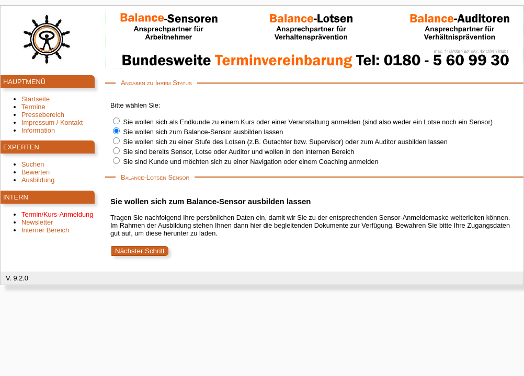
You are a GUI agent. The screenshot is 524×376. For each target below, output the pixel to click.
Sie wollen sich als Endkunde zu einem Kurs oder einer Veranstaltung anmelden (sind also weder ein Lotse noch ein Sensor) (308, 122)
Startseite (35, 99)
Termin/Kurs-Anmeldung (57, 214)
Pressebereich (42, 115)
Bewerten (35, 172)
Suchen (32, 164)
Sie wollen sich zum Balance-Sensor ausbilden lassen (203, 132)
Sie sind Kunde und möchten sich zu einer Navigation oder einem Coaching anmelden (251, 162)
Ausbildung (37, 180)
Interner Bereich (45, 230)
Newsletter (37, 222)
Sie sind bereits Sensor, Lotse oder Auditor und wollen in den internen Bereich (239, 152)
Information (38, 130)
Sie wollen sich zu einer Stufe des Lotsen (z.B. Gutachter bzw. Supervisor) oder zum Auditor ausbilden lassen (285, 142)
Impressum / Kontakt (52, 122)
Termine (33, 107)
